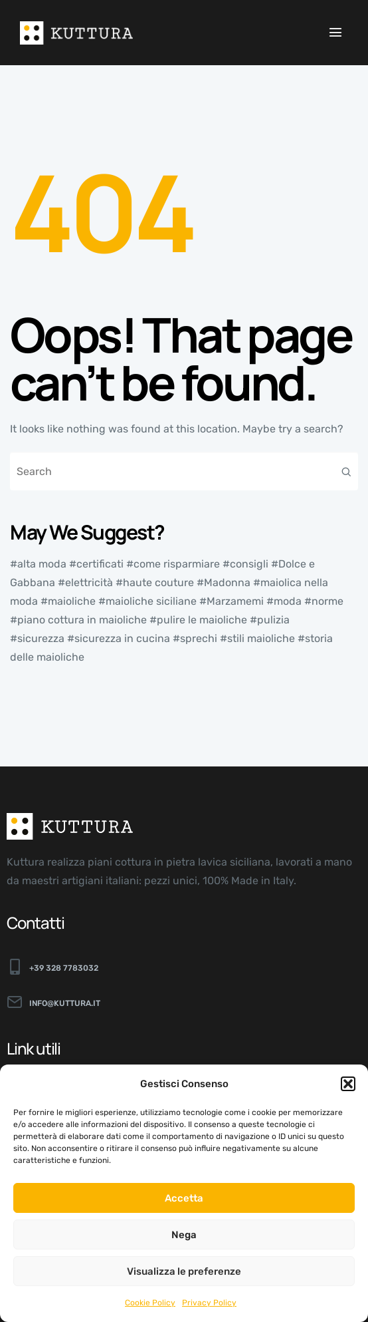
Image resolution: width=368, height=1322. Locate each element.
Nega (184, 1235)
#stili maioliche (257, 638)
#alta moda (38, 564)
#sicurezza (37, 638)
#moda (284, 601)
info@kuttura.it (64, 1003)
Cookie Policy (150, 1302)
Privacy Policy (209, 1302)
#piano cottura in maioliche (78, 619)
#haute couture (155, 582)
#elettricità (85, 582)
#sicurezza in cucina (118, 638)
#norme (323, 601)
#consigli (245, 564)
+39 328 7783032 (63, 968)
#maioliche (68, 601)
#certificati (96, 564)
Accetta (184, 1198)
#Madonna (223, 582)
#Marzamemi (231, 601)
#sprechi (195, 638)
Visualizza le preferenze (184, 1271)
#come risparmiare (173, 564)
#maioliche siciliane (147, 601)
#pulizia (270, 619)
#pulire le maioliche (198, 619)
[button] (348, 1083)
